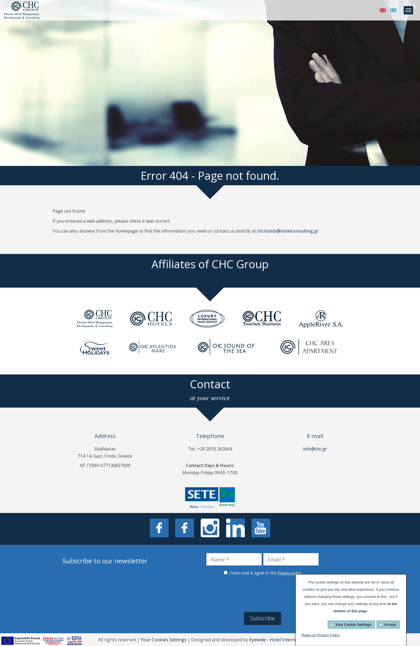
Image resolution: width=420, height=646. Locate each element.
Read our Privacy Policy (320, 635)
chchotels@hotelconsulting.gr (288, 231)
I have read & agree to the (265, 572)
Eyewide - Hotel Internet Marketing (285, 640)
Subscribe (262, 618)
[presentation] (263, 593)
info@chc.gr (315, 449)
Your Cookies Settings (164, 640)
